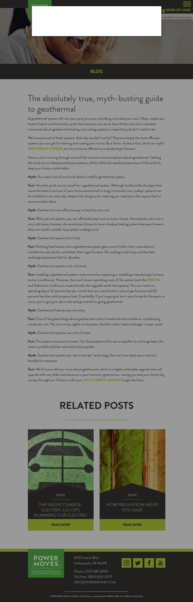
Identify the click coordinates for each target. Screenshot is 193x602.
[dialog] (96, 21)
